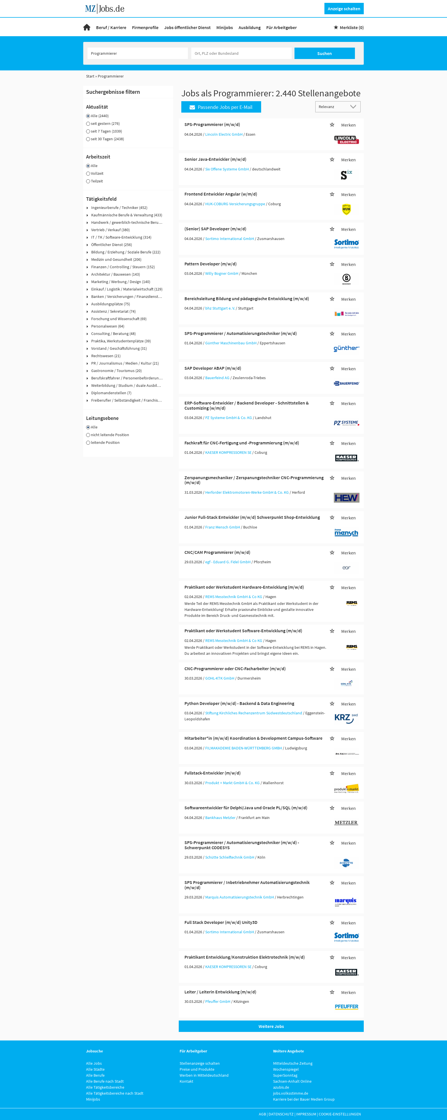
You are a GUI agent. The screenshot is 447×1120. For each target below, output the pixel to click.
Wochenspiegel (286, 1069)
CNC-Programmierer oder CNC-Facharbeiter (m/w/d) (235, 668)
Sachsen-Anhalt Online (292, 1081)
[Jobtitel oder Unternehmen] (138, 53)
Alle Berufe (95, 1075)
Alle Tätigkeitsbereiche (105, 1087)
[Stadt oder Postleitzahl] (241, 53)
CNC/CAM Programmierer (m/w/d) (217, 552)
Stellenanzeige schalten (200, 1063)
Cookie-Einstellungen (340, 1114)
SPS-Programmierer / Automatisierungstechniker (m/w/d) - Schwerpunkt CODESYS (241, 845)
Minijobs (224, 27)
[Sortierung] (332, 106)
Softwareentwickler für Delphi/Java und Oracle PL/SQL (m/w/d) (245, 807)
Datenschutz (281, 1114)
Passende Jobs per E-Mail (221, 107)
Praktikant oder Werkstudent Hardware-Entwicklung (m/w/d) (244, 587)
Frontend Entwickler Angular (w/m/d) (220, 194)
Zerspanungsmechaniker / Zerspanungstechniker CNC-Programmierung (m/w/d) (254, 480)
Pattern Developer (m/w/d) (210, 264)
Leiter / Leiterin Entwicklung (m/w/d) (220, 992)
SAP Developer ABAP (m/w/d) (212, 368)
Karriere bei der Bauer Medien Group (304, 1099)
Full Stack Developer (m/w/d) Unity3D (220, 922)
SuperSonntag (285, 1075)
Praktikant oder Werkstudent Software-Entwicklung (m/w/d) (243, 630)
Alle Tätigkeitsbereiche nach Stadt (114, 1093)
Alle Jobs (94, 1063)
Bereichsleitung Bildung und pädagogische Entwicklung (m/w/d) (246, 298)
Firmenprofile (145, 27)
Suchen (324, 53)
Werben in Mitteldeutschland (204, 1075)
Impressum (306, 1114)
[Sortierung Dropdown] (354, 106)
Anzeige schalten (344, 8)
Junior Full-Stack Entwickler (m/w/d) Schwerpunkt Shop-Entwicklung (252, 517)
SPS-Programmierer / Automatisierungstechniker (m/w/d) (240, 333)
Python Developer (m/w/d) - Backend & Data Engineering (239, 703)
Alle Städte (95, 1069)
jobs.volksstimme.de (290, 1093)
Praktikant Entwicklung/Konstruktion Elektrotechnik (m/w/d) (244, 957)
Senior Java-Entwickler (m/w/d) (215, 159)
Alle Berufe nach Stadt (105, 1081)
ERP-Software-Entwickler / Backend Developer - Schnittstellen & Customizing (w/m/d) (246, 405)
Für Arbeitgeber (281, 27)
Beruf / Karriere (111, 27)
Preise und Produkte (197, 1069)
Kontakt (186, 1081)
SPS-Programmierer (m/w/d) (212, 124)
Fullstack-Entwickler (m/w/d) (212, 773)
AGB (262, 1114)
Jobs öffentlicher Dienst (187, 27)
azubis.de (281, 1087)
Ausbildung (250, 27)
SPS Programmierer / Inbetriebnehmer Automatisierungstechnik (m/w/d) (247, 884)
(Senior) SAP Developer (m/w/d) (215, 228)
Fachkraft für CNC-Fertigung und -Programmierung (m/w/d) (241, 443)
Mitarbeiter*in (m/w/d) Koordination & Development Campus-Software (253, 738)
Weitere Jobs (271, 1026)
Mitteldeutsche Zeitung (292, 1063)
